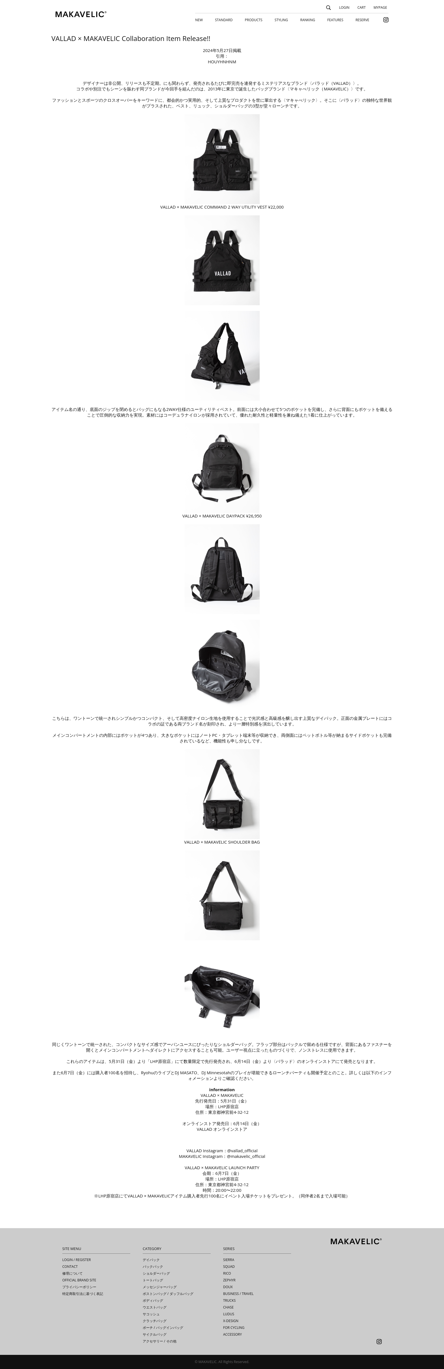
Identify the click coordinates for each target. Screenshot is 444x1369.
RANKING (307, 20)
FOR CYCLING (233, 1327)
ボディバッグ (153, 1300)
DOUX (228, 1286)
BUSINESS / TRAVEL (238, 1293)
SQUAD (229, 1266)
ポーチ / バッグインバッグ (163, 1327)
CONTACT (70, 1266)
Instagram (379, 1341)
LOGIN (344, 7)
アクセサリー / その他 (159, 1341)
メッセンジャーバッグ (160, 1286)
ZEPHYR (229, 1280)
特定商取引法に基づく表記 (82, 1293)
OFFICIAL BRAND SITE (79, 1280)
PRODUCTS (253, 20)
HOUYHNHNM (222, 61)
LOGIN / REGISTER (76, 1259)
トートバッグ (153, 1280)
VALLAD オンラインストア (222, 1129)
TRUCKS (229, 1300)
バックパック (153, 1266)
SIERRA (228, 1259)
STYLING (281, 20)
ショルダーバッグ (156, 1273)
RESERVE (362, 20)
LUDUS (228, 1314)
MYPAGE (380, 7)
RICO (227, 1273)
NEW (199, 20)
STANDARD (223, 20)
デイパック (151, 1259)
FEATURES (335, 20)
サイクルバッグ (154, 1334)
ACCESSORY (232, 1334)
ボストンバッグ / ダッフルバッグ (168, 1293)
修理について (72, 1273)
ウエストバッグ (154, 1307)
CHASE (228, 1307)
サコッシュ (151, 1314)
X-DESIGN (230, 1320)
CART (361, 7)
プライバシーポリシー (79, 1286)
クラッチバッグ (154, 1320)
